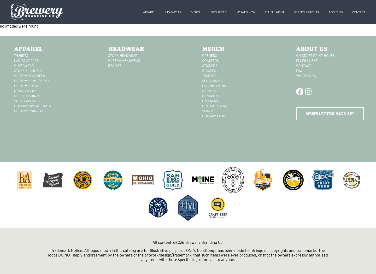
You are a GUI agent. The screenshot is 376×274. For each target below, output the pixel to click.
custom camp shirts (32, 81)
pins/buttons (214, 86)
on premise (212, 101)
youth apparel (27, 101)
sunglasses (212, 81)
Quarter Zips (25, 91)
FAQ (299, 71)
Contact (358, 12)
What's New (246, 12)
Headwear (173, 12)
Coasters (210, 61)
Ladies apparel (27, 61)
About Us (336, 12)
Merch (196, 12)
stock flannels (28, 71)
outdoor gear (214, 106)
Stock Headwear (122, 56)
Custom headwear (124, 61)
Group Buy (219, 12)
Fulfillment (274, 12)
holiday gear (213, 116)
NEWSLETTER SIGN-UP (330, 113)
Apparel (149, 12)
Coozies (209, 71)
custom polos (26, 86)
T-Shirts (21, 56)
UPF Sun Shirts (27, 96)
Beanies (115, 66)
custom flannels (29, 76)
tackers (209, 76)
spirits (208, 111)
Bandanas (211, 96)
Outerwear (24, 66)
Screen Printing (306, 12)
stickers (209, 66)
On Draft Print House (315, 56)
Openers (209, 56)
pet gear (209, 91)
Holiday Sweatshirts (32, 106)
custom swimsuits (30, 111)
